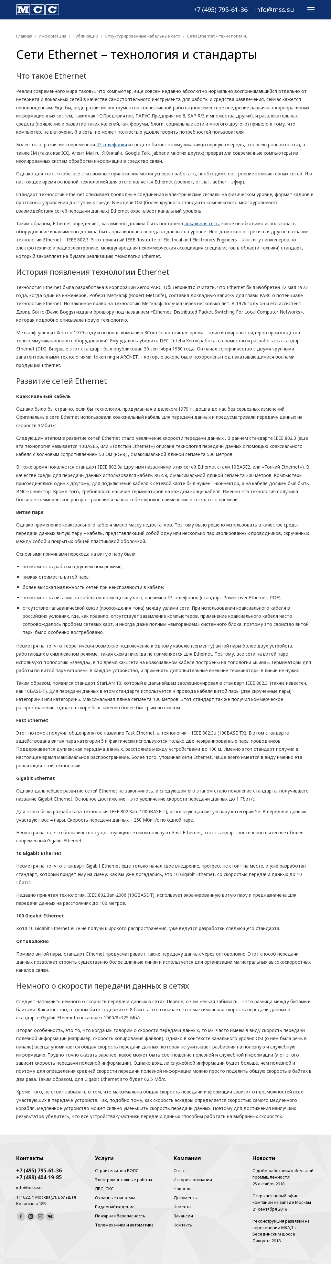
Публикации (85, 36)
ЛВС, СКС (104, 1189)
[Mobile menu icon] (311, 10)
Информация (52, 36)
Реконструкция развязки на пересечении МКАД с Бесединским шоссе (281, 1227)
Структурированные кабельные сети (142, 36)
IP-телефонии (111, 144)
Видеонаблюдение (115, 1207)
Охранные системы (115, 1198)
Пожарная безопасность (120, 1216)
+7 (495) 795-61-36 (220, 10)
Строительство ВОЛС (117, 1170)
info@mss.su (274, 10)
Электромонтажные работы (123, 1179)
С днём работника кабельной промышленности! (283, 1174)
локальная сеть (201, 223)
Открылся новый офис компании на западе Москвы (281, 1199)
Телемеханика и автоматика (124, 1225)
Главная (24, 36)
